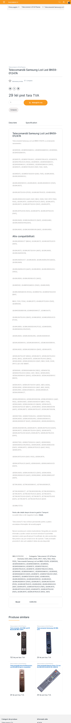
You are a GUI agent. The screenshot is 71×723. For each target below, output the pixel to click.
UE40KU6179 (21, 540)
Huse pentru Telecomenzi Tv (11, 675)
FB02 (53, 508)
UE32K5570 (30, 515)
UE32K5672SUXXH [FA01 (48, 523)
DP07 (40, 508)
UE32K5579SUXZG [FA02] (44, 518)
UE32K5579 (30, 518)
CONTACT (40, 688)
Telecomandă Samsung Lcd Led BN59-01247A (33, 510)
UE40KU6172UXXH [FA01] (21, 538)
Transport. (45, 461)
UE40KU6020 (46, 528)
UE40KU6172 (49, 535)
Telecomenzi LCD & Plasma (31, 7)
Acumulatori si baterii (9, 697)
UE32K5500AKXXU (18, 513)
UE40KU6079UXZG (24, 533)
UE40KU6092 (36, 533)
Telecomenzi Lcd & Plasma (11, 678)
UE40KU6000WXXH (34, 528)
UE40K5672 (16, 525)
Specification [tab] (31, 72)
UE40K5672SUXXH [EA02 (30, 525)
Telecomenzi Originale (9, 681)
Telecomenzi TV (7, 671)
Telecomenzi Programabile (11, 688)
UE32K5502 (44, 513)
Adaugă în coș (37, 51)
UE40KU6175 (35, 538)
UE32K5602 (53, 520)
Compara (29, 29)
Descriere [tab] (13, 72)
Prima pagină (13, 7)
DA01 (26, 508)
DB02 (30, 508)
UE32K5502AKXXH (18, 515)
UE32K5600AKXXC (27, 520)
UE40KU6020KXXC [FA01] (21, 530)
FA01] (45, 508)
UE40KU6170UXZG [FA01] (36, 535)
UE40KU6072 (36, 530)
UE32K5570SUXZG (18, 518)
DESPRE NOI (41, 675)
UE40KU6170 (21, 535)
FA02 (49, 508)
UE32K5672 (35, 523)
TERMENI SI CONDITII (44, 678)
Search (59, 2)
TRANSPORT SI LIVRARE (45, 681)
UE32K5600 (16, 520)
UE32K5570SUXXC (41, 515)
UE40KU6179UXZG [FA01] (36, 540)
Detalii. (41, 464)
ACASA (39, 671)
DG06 (35, 508)
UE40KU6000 (44, 525)
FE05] (14, 510)
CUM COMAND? (42, 684)
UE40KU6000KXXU (19, 528)
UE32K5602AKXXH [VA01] (21, 523)
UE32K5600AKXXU (41, 520)
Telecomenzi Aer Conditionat (11, 694)
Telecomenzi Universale (10, 684)
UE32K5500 (54, 510)
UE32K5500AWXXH (33, 513)
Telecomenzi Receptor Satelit (12, 691)
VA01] (48, 540)
